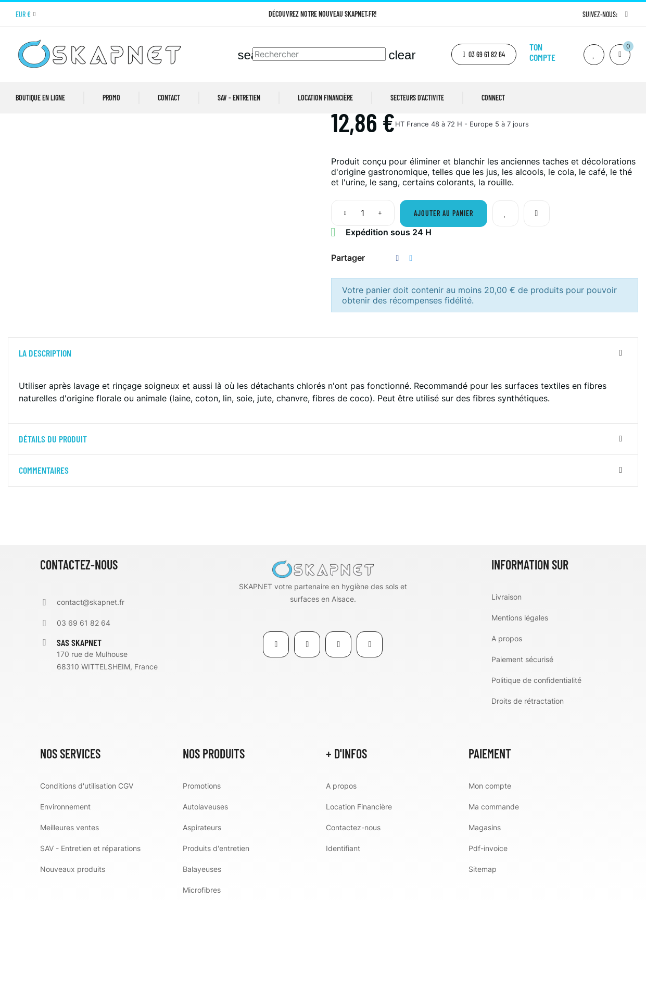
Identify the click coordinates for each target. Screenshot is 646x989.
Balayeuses (202, 954)
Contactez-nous (353, 913)
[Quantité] (363, 299)
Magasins (484, 913)
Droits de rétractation (527, 786)
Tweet (410, 343)
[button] (483, 54)
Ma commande (493, 892)
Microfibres (202, 975)
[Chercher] (319, 54)
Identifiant (343, 934)
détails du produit (53, 525)
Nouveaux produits (72, 954)
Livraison (506, 682)
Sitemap (482, 954)
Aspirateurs (202, 913)
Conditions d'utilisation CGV (86, 871)
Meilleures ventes (69, 913)
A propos (506, 724)
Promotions (202, 871)
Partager (397, 343)
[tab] (323, 439)
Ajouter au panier (443, 299)
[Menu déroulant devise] (25, 14)
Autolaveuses (205, 892)
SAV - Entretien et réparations (90, 934)
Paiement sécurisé (522, 745)
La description (45, 439)
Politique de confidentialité (536, 766)
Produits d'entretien (216, 934)
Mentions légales (519, 703)
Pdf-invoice (488, 934)
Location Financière (359, 892)
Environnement (65, 892)
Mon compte (489, 871)
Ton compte (542, 52)
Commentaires (44, 557)
